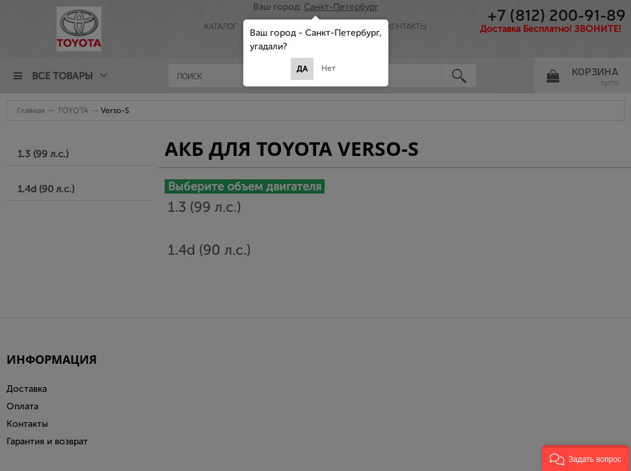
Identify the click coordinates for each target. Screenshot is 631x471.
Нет (328, 68)
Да (302, 68)
